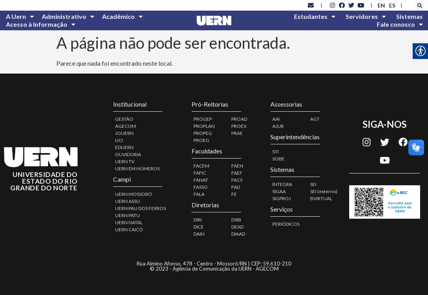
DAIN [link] (199, 234)
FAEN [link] (237, 166)
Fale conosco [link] (400, 24)
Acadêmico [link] (122, 16)
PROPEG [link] (203, 133)
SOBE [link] (278, 159)
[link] (310, 5)
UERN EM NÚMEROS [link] (137, 168)
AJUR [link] (278, 126)
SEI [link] (313, 184)
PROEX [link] (239, 126)
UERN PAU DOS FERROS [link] (140, 208)
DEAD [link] (237, 227)
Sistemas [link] (409, 16)
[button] (419, 6)
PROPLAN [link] (204, 126)
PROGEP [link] (203, 119)
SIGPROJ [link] (281, 198)
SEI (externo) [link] (323, 191)
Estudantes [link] (314, 16)
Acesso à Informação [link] (40, 24)
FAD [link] (235, 187)
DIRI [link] (198, 220)
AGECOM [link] (125, 126)
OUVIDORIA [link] (128, 154)
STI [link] (275, 152)
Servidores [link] (366, 16)
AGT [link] (315, 119)
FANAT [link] (201, 180)
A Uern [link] (20, 16)
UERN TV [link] (124, 161)
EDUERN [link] (124, 147)
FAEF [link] (236, 173)
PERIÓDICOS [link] (286, 224)
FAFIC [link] (200, 173)
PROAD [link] (239, 119)
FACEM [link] (201, 166)
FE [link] (234, 194)
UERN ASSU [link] (127, 201)
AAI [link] (276, 119)
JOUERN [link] (124, 133)
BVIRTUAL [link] (321, 198)
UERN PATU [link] (127, 215)
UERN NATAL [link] (129, 222)
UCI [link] (119, 140)
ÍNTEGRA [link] (282, 184)
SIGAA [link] (279, 191)
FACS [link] (236, 180)
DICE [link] (199, 227)
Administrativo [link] (68, 16)
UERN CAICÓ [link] (129, 229)
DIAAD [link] (238, 234)
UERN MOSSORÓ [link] (133, 194)
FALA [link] (199, 194)
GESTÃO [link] (124, 119)
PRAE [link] (237, 133)
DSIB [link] (236, 220)
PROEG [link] (201, 140)
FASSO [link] (201, 187)
